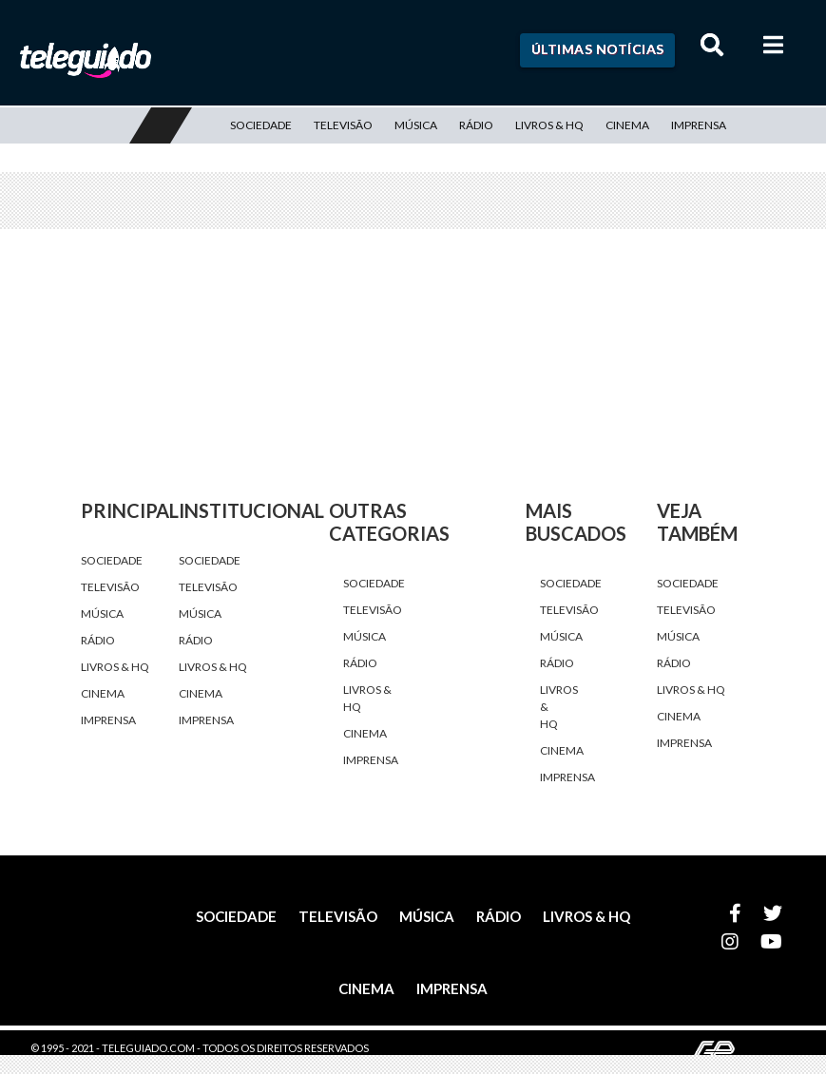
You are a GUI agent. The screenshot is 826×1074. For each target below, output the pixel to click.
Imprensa (698, 125)
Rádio (476, 125)
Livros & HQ (549, 125)
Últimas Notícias (597, 49)
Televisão (343, 125)
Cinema (627, 125)
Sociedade (261, 125)
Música (415, 125)
